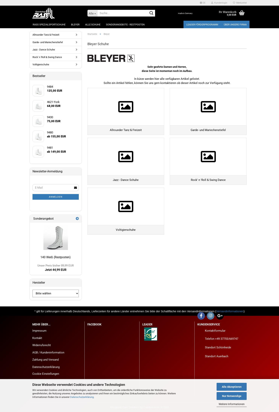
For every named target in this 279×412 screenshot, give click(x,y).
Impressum (39, 330)
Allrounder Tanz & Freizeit (46, 34)
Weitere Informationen (232, 404)
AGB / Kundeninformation (48, 352)
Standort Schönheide (218, 347)
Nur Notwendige (231, 396)
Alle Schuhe (92, 24)
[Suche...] (92, 13)
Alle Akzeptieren (232, 386)
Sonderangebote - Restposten (125, 24)
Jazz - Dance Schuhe (44, 49)
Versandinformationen (230, 311)
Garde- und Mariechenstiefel (48, 42)
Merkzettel (240, 3)
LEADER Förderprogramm (202, 24)
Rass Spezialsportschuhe (49, 24)
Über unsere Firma (235, 24)
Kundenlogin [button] (219, 3)
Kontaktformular (215, 330)
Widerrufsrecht (41, 345)
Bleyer (75, 24)
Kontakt (37, 338)
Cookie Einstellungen (45, 373)
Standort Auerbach (216, 356)
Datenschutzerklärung (82, 397)
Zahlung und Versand (45, 359)
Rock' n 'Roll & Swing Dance (47, 57)
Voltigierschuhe (41, 64)
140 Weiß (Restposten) (55, 257)
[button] (202, 3)
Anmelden (55, 197)
